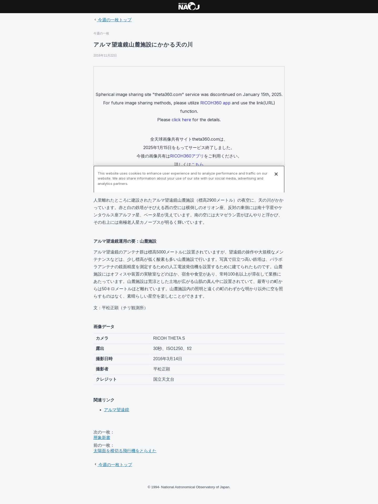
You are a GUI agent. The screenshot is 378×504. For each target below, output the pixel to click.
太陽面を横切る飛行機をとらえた (124, 451)
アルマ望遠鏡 (116, 410)
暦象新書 (101, 437)
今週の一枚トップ (112, 20)
